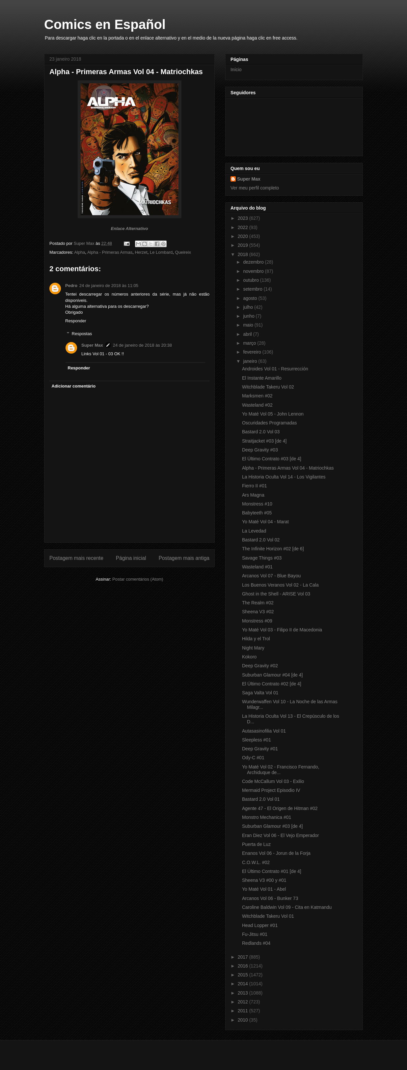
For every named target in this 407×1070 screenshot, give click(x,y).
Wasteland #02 (257, 405)
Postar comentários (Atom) (137, 579)
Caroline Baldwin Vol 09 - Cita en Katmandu (287, 907)
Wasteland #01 (257, 566)
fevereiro (252, 352)
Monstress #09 (257, 620)
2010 (243, 1020)
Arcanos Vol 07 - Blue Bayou (271, 575)
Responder (75, 320)
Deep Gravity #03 (260, 449)
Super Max (92, 345)
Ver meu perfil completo (255, 187)
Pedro (71, 285)
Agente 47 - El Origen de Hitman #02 (280, 808)
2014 (243, 983)
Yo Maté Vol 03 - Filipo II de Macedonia (282, 629)
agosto (250, 298)
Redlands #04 (256, 943)
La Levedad (254, 531)
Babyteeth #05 (257, 512)
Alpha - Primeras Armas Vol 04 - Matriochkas (288, 468)
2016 (243, 966)
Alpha (79, 252)
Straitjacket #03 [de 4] (264, 441)
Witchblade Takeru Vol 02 (268, 387)
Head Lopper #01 (260, 925)
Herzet (141, 252)
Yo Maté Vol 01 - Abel (264, 889)
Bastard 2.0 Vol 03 (261, 431)
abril (248, 334)
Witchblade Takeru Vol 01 (268, 916)
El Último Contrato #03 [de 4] (271, 458)
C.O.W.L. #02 (256, 862)
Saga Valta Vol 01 (260, 692)
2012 (243, 1001)
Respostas (82, 333)
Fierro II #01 (254, 485)
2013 (243, 993)
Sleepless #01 (256, 739)
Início (236, 69)
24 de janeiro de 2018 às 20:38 (142, 345)
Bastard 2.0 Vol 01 (261, 799)
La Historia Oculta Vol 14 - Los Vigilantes (283, 476)
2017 (243, 957)
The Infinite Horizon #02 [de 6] (273, 548)
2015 (243, 974)
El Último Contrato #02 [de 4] (271, 683)
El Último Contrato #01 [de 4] (271, 871)
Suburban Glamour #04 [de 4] (272, 675)
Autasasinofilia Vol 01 (264, 731)
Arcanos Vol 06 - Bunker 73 (270, 898)
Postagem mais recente (76, 558)
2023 (243, 218)
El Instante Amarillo (262, 378)
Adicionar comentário (74, 386)
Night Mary (253, 648)
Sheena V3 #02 (258, 611)
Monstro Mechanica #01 (266, 817)
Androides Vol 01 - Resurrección (275, 368)
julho (248, 307)
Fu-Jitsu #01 (254, 934)
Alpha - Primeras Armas (109, 252)
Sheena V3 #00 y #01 (264, 880)
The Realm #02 (258, 602)
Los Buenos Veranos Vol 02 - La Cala (280, 585)
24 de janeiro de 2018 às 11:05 (108, 285)
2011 (243, 1010)
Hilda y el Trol (256, 638)
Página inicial (131, 558)
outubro (251, 280)
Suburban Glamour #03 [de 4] (272, 826)
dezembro (254, 262)
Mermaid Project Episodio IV (271, 790)
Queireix (183, 252)
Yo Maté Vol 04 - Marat (265, 521)
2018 (243, 254)
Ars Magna (253, 495)
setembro (253, 289)
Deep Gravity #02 (260, 665)
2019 (243, 245)
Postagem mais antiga (184, 558)
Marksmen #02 (257, 395)
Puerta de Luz (256, 844)
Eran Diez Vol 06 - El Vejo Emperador (280, 835)
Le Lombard (161, 252)
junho (249, 316)
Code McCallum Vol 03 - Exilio (273, 781)
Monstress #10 (257, 503)
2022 (243, 227)
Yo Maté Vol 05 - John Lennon (273, 414)
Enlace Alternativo (129, 228)
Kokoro (249, 656)
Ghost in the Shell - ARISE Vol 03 (276, 593)
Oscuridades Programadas (269, 422)
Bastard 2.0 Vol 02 (261, 539)
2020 (243, 236)
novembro (254, 271)
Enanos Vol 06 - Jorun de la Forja (276, 853)
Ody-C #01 (253, 757)
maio (248, 325)
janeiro (250, 361)
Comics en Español (105, 24)
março (250, 343)
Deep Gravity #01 (260, 748)
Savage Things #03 (262, 558)
